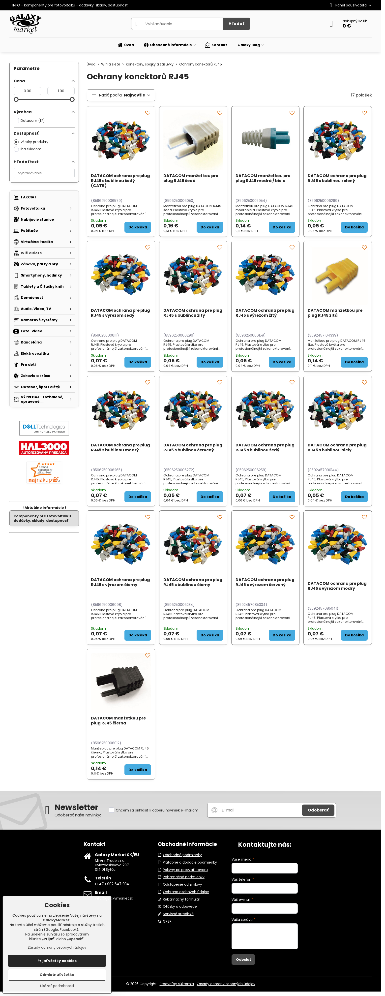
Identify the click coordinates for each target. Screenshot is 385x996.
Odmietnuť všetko (57, 974)
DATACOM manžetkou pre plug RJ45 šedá (190, 178)
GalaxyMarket (56, 920)
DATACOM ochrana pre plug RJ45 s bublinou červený (192, 447)
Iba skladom (27, 149)
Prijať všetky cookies (57, 960)
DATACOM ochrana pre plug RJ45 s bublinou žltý (192, 313)
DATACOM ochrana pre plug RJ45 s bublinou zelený (337, 178)
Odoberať (318, 810)
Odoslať (243, 959)
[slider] (16, 99)
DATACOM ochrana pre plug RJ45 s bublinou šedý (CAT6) (120, 180)
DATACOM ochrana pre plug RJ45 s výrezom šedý (120, 313)
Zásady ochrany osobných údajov (226, 983)
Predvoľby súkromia (177, 983)
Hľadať (236, 24)
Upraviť (76, 938)
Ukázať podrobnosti (57, 986)
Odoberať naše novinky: (78, 815)
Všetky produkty (31, 142)
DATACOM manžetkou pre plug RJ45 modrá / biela (263, 178)
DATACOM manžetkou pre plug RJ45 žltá (335, 313)
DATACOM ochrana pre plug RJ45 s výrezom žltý (265, 313)
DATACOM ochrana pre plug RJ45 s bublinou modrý (120, 447)
